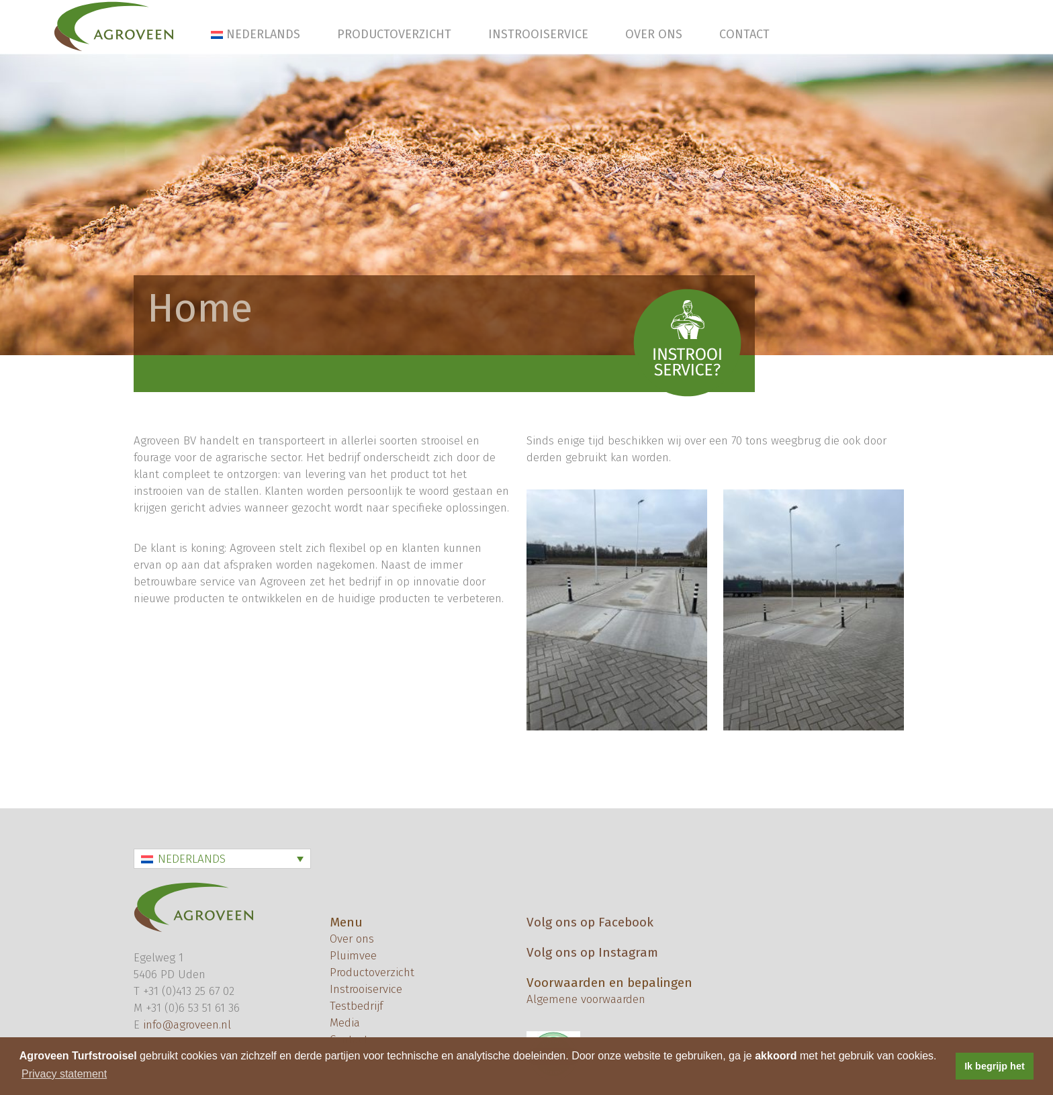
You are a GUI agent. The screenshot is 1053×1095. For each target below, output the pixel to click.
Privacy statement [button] (64, 1074)
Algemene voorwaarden (585, 999)
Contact (744, 34)
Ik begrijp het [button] (994, 1066)
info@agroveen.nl (187, 1025)
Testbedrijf (356, 1006)
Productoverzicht (394, 34)
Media (345, 1023)
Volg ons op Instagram (592, 952)
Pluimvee (353, 956)
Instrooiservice (538, 34)
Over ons (653, 34)
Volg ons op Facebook (589, 922)
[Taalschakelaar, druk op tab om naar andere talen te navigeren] (222, 859)
